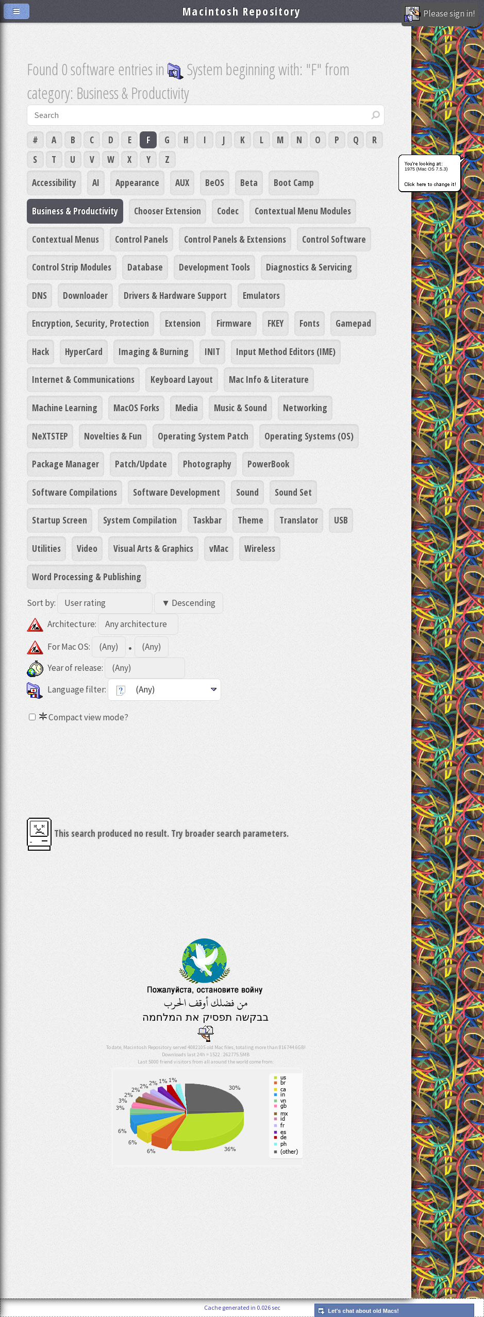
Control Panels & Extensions (235, 239)
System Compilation (140, 520)
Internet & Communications (83, 379)
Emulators (261, 295)
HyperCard (84, 351)
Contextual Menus (65, 239)
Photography (207, 464)
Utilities (46, 548)
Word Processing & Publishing (86, 576)
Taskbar (207, 520)
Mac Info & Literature (269, 379)
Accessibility (54, 182)
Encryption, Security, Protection (90, 323)
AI (95, 182)
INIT (212, 351)
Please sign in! (439, 14)
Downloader (85, 295)
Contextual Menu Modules (303, 211)
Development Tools (214, 267)
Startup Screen (59, 520)
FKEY (275, 323)
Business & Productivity (75, 211)
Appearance (137, 182)
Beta (249, 182)
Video (87, 548)
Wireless (259, 548)
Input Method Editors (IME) (286, 351)
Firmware (234, 323)
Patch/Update (141, 464)
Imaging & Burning (154, 351)
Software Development (176, 492)
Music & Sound (240, 407)
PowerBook (268, 464)
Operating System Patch (203, 436)
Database (145, 267)
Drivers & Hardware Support (175, 295)
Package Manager (65, 464)
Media (186, 407)
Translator (298, 520)
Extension (183, 323)
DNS (39, 295)
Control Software (334, 239)
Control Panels (141, 239)
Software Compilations (74, 492)
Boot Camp (294, 182)
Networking (305, 407)
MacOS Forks (136, 407)
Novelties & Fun (113, 436)
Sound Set (293, 492)
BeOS (214, 182)
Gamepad (353, 323)
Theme (250, 520)
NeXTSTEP (50, 436)
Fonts (309, 323)
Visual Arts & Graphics (153, 548)
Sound (247, 492)
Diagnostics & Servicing (309, 267)
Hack (40, 351)
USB (341, 520)
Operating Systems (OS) (309, 436)
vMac (218, 548)
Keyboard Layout (182, 379)
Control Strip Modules (71, 267)
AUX (182, 182)
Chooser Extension (167, 211)
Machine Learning (64, 407)
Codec (228, 211)
